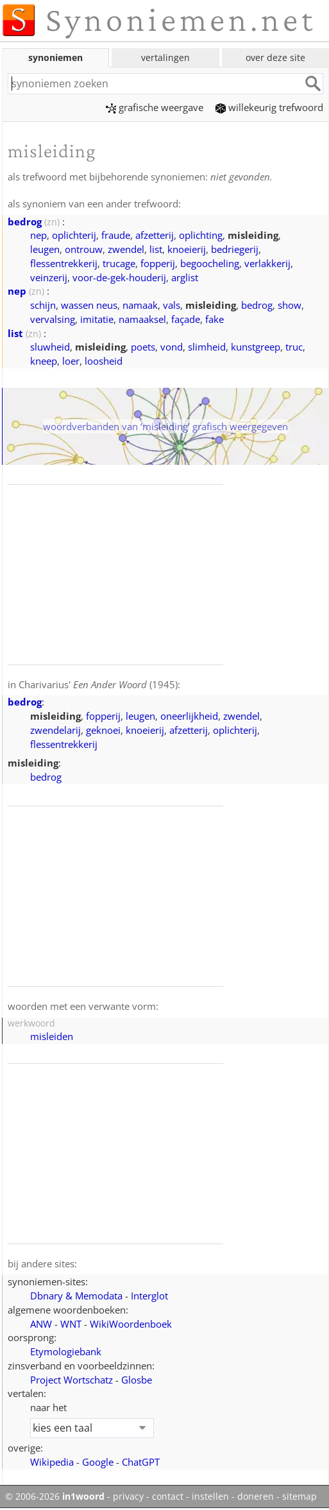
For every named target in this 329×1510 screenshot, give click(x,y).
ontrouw (84, 249)
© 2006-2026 (55, 1496)
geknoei (103, 730)
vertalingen (165, 57)
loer (71, 360)
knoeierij (186, 249)
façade (185, 319)
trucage (119, 263)
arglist (184, 277)
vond (171, 346)
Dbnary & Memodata (76, 1295)
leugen (45, 249)
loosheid (103, 360)
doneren (255, 1496)
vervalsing (52, 319)
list (155, 249)
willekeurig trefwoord (269, 107)
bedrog (25, 221)
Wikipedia (52, 1461)
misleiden (51, 1036)
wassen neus (89, 305)
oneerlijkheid (189, 715)
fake (214, 319)
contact (167, 1496)
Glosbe (136, 1379)
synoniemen (55, 57)
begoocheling (209, 263)
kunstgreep (255, 346)
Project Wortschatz (71, 1379)
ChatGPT (141, 1461)
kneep (43, 360)
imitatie (97, 319)
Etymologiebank (65, 1351)
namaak (140, 305)
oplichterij (74, 235)
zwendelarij (55, 730)
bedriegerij (234, 249)
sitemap (299, 1496)
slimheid (207, 346)
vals (171, 305)
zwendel (126, 249)
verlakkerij (267, 263)
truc (294, 346)
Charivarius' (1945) (98, 684)
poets (143, 346)
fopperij (157, 263)
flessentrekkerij (63, 263)
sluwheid (50, 346)
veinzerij (48, 277)
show (289, 305)
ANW (41, 1323)
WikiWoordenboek (131, 1323)
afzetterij (154, 235)
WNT (70, 1323)
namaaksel (142, 319)
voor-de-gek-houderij (119, 277)
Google (98, 1461)
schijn (43, 305)
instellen (210, 1496)
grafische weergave (154, 107)
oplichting (201, 235)
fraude (115, 235)
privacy (128, 1496)
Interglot (149, 1295)
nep (38, 235)
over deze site (275, 57)
